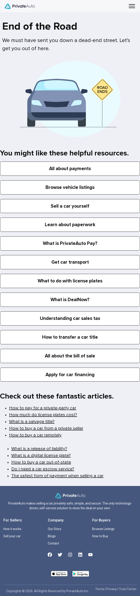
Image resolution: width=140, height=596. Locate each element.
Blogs (52, 536)
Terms (100, 589)
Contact (53, 543)
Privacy (111, 589)
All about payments (70, 168)
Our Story (54, 529)
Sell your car (12, 536)
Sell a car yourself (70, 206)
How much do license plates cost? (43, 415)
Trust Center (128, 589)
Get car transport (70, 262)
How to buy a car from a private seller (46, 428)
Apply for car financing (70, 374)
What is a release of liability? (39, 448)
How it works (12, 529)
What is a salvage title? (32, 421)
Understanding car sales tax (70, 318)
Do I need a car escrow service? (42, 469)
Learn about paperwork (70, 224)
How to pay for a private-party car (42, 408)
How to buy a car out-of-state (41, 462)
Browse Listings (103, 529)
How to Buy (100, 536)
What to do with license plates (70, 281)
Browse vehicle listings (70, 187)
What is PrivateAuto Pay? (70, 243)
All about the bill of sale (70, 356)
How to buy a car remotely (35, 435)
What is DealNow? (70, 299)
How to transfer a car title (70, 337)
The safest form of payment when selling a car (57, 476)
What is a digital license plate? (41, 455)
